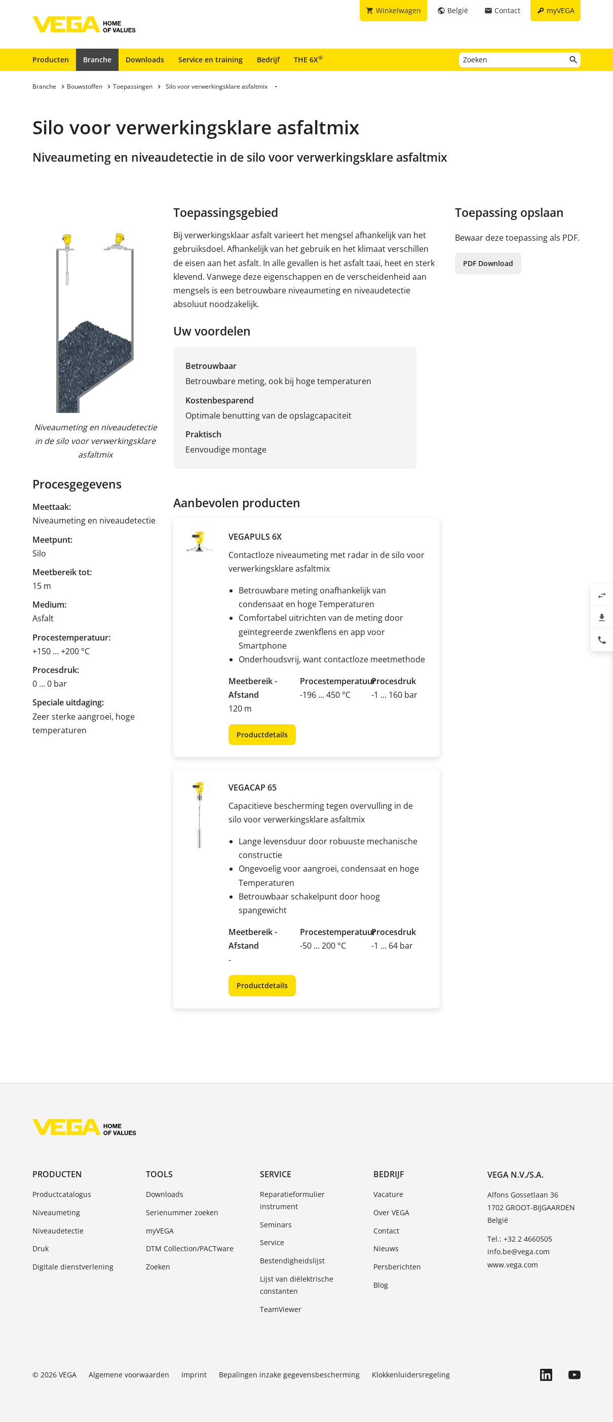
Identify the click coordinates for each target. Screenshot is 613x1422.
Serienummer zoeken (182, 1212)
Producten (50, 59)
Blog (380, 1285)
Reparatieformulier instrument (292, 1200)
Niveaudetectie (58, 1231)
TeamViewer (280, 1309)
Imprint (194, 1374)
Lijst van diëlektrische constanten (296, 1285)
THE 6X (308, 59)
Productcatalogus (61, 1194)
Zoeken (158, 1266)
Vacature (388, 1194)
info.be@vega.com (518, 1251)
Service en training (210, 59)
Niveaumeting (56, 1212)
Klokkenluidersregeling (411, 1374)
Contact (386, 1231)
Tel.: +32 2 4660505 (519, 1239)
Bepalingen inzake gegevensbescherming (289, 1374)
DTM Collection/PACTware (190, 1248)
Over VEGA (391, 1212)
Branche (97, 59)
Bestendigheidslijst (292, 1260)
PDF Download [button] (488, 263)
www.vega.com (512, 1264)
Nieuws (386, 1248)
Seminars (276, 1224)
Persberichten (397, 1266)
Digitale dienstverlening (72, 1266)
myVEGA (160, 1231)
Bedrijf (268, 59)
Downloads (145, 59)
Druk (40, 1248)
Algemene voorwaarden (129, 1374)
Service (275, 1174)
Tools (159, 1174)
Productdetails (262, 734)
